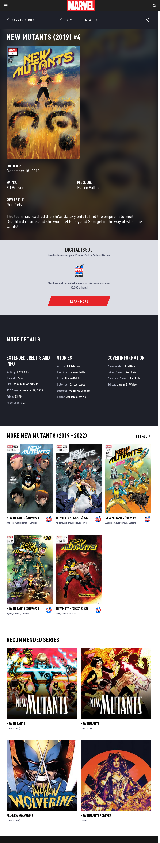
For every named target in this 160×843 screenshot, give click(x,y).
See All (143, 436)
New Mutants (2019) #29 (72, 608)
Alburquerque (22, 522)
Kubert (16, 613)
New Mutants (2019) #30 (23, 608)
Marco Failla (88, 187)
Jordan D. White (76, 396)
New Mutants (16, 724)
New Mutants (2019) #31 (121, 518)
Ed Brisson (15, 187)
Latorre (33, 522)
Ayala (9, 613)
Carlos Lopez (77, 384)
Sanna (64, 613)
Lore (58, 613)
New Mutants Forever (96, 815)
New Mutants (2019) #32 (72, 518)
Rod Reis (14, 204)
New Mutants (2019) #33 (23, 518)
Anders (10, 522)
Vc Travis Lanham (79, 390)
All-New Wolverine (20, 815)
